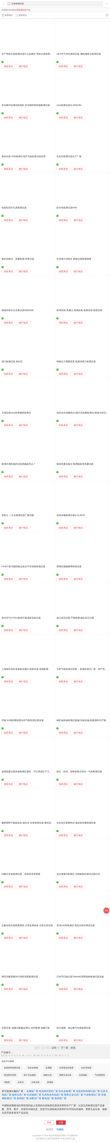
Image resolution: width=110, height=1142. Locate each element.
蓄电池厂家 (48, 1098)
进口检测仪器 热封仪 (12, 361)
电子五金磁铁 (30, 1075)
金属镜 (49, 1068)
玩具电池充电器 (66, 1068)
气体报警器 (100, 1075)
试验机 (7, 1082)
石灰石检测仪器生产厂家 (69, 156)
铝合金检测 (33, 1068)
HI (23, 1056)
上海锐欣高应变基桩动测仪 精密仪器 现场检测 (25, 669)
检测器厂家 (60, 1098)
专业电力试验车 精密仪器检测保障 (73, 259)
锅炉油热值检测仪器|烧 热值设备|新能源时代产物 (81, 720)
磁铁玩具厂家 (19, 1094)
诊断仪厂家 (35, 1098)
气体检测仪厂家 (92, 1094)
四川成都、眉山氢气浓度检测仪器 (73, 1028)
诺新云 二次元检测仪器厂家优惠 (18, 515)
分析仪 (21, 1082)
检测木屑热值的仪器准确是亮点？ (19, 464)
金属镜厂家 (32, 1091)
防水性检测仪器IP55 (66, 207)
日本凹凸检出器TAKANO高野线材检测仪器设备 (80, 976)
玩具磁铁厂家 (34, 1094)
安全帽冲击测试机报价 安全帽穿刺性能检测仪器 (26, 105)
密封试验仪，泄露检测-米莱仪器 (18, 259)
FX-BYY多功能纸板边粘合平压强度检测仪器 (23, 566)
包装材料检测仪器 (12, 1068)
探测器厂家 (23, 1098)
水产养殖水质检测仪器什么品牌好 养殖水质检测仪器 (28, 54)
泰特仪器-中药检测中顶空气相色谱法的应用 (23, 156)
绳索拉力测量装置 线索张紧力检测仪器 (76, 361)
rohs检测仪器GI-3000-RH (68, 105)
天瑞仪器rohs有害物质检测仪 (16, 412)
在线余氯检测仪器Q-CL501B (70, 515)
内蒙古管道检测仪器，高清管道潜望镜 (21, 874)
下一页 (64, 1047)
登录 (49, 1122)
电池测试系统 (10, 1075)
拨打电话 (23, 66)
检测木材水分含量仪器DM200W (18, 310)
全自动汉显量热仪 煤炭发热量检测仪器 (76, 823)
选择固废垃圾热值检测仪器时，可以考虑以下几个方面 (29, 771)
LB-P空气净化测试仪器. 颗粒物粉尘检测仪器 (78, 54)
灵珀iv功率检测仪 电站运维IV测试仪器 (75, 925)
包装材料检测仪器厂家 (88, 1091)
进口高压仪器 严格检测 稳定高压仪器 (75, 618)
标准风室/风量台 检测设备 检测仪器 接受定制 (79, 310)
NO (38, 1056)
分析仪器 (35, 1082)
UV (56, 1056)
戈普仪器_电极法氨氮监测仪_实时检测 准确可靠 (26, 1028)
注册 (61, 1122)
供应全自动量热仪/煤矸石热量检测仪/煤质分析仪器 (82, 412)
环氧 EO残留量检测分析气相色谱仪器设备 (23, 720)
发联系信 (8, 66)
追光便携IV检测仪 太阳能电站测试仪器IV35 (78, 874)
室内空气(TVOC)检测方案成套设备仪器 (21, 618)
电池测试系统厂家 (48, 1091)
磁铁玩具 (48, 1075)
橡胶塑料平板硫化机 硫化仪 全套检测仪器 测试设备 (27, 823)
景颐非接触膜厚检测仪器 (69, 566)
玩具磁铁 (83, 1075)
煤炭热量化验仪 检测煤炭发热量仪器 (74, 464)
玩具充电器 (86, 1068)
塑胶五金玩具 (65, 1075)
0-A (2, 1056)
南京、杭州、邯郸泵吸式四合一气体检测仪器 (79, 771)
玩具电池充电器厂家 (52, 1094)
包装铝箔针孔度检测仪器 (14, 207)
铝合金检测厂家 (67, 1091)
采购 (106, 910)
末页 (73, 1047)
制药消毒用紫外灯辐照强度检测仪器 (20, 976)
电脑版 (60, 1129)
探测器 (50, 1082)
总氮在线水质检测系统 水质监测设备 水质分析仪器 (27, 925)
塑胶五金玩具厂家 (73, 1094)
